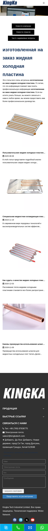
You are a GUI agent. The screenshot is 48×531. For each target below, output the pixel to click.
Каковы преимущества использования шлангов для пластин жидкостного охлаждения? (24, 344)
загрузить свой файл (13, 491)
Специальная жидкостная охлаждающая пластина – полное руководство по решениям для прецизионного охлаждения (24, 216)
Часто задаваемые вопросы (23, 38)
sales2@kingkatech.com (14, 436)
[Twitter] (27, 520)
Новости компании (23, 26)
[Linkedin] (21, 520)
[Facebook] (15, 520)
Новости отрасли (23, 32)
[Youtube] (33, 520)
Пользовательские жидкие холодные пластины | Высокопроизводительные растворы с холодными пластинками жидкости (24, 153)
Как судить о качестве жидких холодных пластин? (24, 280)
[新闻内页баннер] (24, 11)
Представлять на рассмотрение (20, 496)
